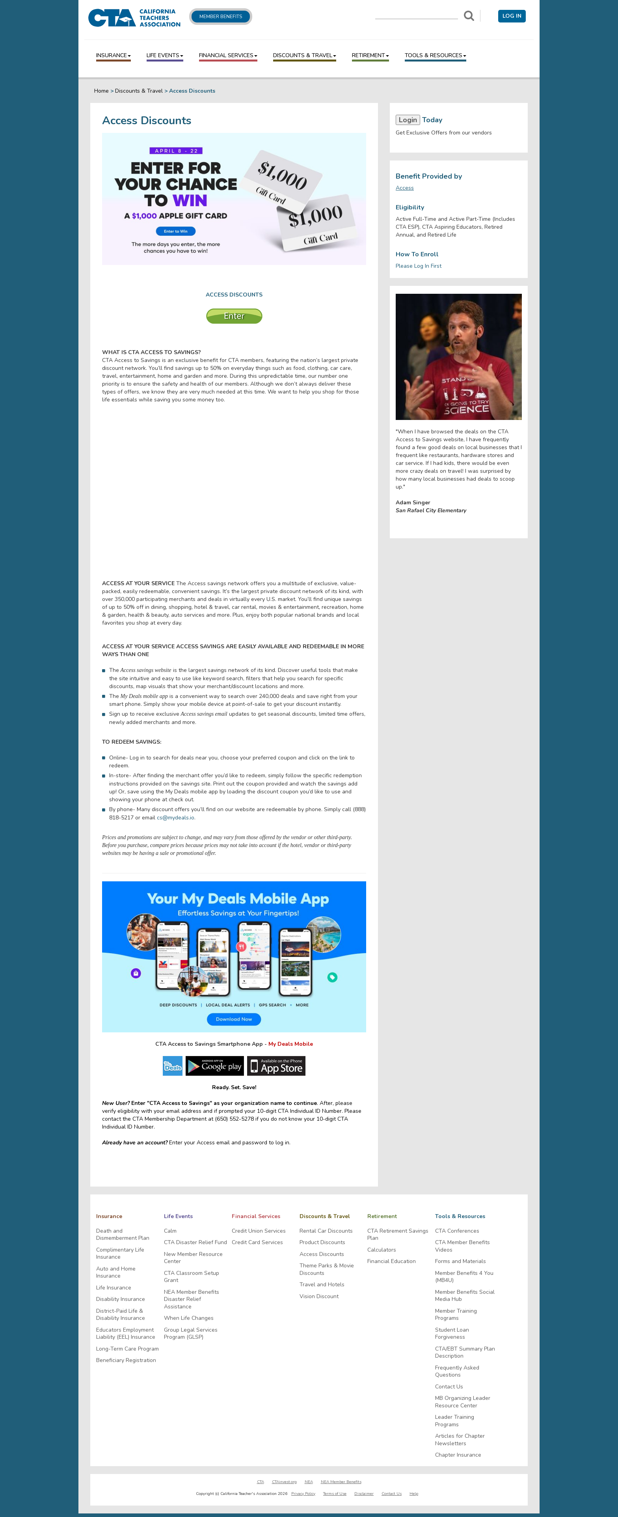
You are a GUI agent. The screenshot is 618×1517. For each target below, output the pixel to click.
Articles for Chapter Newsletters (460, 1440)
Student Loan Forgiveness (452, 1334)
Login (408, 120)
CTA (260, 1482)
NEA (309, 1482)
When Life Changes (189, 1318)
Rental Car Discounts (326, 1231)
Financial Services (228, 55)
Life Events (165, 55)
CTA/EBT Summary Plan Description (465, 1352)
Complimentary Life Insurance (120, 1253)
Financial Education (391, 1261)
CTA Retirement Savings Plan (397, 1235)
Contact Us (449, 1386)
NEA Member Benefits (341, 1482)
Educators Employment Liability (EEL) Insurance (125, 1334)
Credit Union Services (259, 1231)
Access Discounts (322, 1254)
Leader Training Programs (454, 1421)
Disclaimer (364, 1493)
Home (101, 91)
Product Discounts (322, 1242)
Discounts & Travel (304, 55)
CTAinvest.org (284, 1482)
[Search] (469, 16)
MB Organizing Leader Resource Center (462, 1402)
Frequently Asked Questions (457, 1371)
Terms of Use (334, 1493)
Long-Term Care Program (127, 1349)
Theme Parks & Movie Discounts (327, 1269)
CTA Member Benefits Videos (462, 1246)
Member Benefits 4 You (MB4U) (464, 1277)
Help (414, 1493)
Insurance (113, 55)
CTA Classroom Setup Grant (191, 1277)
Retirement (370, 55)
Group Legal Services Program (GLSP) (191, 1334)
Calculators (381, 1250)
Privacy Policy (303, 1493)
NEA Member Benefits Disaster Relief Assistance (191, 1299)
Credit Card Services (257, 1242)
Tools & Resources (435, 55)
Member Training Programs (456, 1315)
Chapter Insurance (458, 1455)
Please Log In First (418, 266)
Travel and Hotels (322, 1284)
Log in (512, 16)
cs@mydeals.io (175, 817)
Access (405, 188)
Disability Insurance (120, 1299)
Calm (170, 1231)
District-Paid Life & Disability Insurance (120, 1315)
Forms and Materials (460, 1261)
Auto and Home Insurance (116, 1272)
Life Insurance (113, 1287)
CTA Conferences (457, 1231)
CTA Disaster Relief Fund (195, 1242)
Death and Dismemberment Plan (122, 1235)
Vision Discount (319, 1296)
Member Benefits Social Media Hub (465, 1296)
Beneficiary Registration (126, 1360)
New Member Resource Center (193, 1258)
